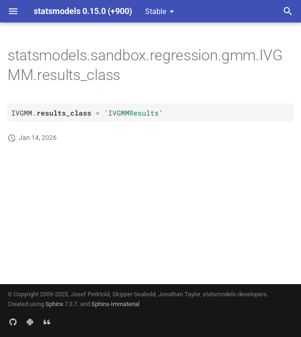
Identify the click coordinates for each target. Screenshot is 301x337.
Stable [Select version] (155, 11)
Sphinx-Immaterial (115, 304)
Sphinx (54, 304)
